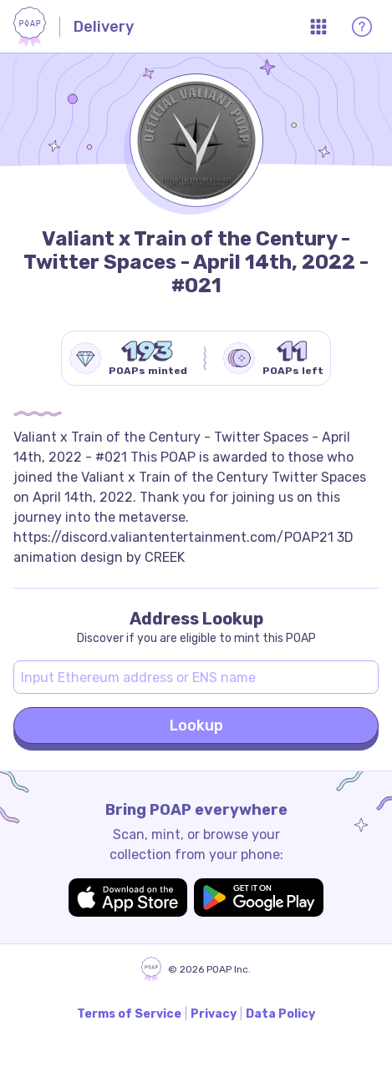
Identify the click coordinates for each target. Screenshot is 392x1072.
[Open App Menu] (318, 26)
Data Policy (280, 1014)
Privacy (214, 1014)
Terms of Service (129, 1014)
